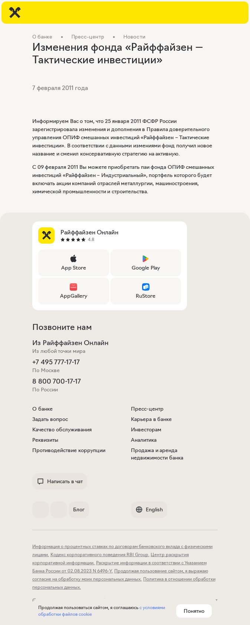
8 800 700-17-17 (56, 381)
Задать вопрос (50, 419)
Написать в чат (60, 481)
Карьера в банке (151, 419)
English (149, 509)
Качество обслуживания (62, 429)
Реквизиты (45, 440)
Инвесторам (146, 429)
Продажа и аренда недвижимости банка (157, 454)
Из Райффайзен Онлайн (70, 343)
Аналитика (144, 440)
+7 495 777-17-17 (56, 362)
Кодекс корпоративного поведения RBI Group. (99, 554)
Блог (79, 509)
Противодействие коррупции (68, 450)
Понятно (194, 611)
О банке (42, 408)
